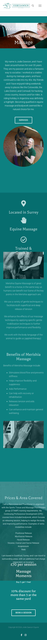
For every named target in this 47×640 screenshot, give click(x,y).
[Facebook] (21, 635)
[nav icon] (40, 5)
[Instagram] (26, 635)
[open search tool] (33, 6)
